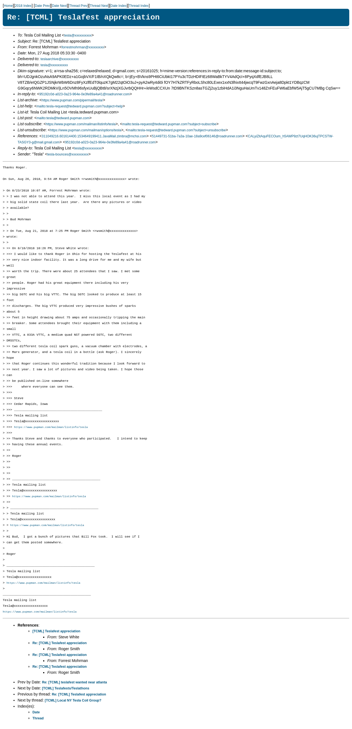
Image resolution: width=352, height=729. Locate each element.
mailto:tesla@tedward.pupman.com (63, 118)
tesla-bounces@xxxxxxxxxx (68, 154)
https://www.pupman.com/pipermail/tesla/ (72, 100)
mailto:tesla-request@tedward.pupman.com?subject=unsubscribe (177, 130)
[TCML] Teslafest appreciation (56, 632)
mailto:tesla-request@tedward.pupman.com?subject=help (80, 106)
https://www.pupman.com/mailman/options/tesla (85, 130)
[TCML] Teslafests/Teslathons (65, 689)
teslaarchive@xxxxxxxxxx (59, 59)
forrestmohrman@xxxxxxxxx (83, 47)
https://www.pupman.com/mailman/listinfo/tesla (81, 124)
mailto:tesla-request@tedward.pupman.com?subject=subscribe (169, 124)
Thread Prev (78, 6)
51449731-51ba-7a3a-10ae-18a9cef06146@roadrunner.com (197, 136)
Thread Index (139, 6)
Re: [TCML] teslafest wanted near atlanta (74, 683)
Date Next (59, 6)
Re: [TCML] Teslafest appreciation (59, 644)
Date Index (119, 6)
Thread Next (99, 6)
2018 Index (23, 6)
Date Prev (42, 6)
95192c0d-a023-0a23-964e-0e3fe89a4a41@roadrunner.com (84, 94)
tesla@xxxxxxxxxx (78, 35)
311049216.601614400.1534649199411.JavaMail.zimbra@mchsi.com (94, 136)
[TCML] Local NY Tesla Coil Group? (73, 701)
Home (8, 6)
